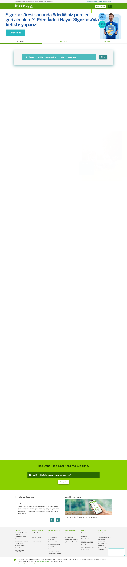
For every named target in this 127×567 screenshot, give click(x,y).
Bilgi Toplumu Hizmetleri (87, 547)
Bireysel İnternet (92, 1)
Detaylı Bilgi (23, 101)
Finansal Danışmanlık (103, 532)
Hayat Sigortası (86, 11)
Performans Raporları (28, 1)
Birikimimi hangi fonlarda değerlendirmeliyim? (38, 114)
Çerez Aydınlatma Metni (104, 537)
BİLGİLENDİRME (102, 530)
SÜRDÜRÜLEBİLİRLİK (37, 530)
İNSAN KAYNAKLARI (70, 530)
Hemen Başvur (100, 6)
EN (52, 1)
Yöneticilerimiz (19, 538)
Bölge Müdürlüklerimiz (87, 538)
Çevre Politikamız (36, 541)
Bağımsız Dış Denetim (54, 544)
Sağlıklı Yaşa (107, 11)
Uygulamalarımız (69, 537)
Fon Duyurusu (22, 504)
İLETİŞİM (83, 530)
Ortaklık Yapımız (19, 543)
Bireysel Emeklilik (63, 11)
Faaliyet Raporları (52, 532)
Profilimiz (67, 535)
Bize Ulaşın (47, 1)
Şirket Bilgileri (85, 532)
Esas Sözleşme (52, 539)
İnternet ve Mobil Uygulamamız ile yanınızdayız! (81, 517)
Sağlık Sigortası (97, 11)
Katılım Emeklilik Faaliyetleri (102, 548)
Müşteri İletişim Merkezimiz (85, 536)
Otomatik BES (75, 11)
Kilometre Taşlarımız (37, 535)
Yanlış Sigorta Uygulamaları (101, 540)
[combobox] (59, 57)
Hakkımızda (18, 1)
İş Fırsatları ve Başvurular (71, 542)
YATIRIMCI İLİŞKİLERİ (54, 530)
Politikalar (50, 548)
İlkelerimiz (17, 548)
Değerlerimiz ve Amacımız (21, 541)
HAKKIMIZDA (18, 530)
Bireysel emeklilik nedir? (29, 85)
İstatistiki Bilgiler (52, 537)
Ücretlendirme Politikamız (71, 539)
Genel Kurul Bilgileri (53, 542)
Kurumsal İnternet (105, 1)
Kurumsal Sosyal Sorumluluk (19, 551)
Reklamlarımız (101, 545)
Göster (103, 57)
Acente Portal (39, 1)
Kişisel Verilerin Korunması (105, 535)
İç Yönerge (51, 546)
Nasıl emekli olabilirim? (28, 110)
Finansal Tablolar (52, 535)
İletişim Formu (85, 544)
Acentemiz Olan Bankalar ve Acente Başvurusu (88, 542)
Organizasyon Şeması (20, 536)
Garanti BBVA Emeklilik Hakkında (21, 533)
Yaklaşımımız (68, 532)
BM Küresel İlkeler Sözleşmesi (36, 538)
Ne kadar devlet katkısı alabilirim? (33, 105)
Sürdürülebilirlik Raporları (54, 553)
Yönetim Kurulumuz (20, 545)
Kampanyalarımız (102, 543)
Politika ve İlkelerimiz (37, 532)
